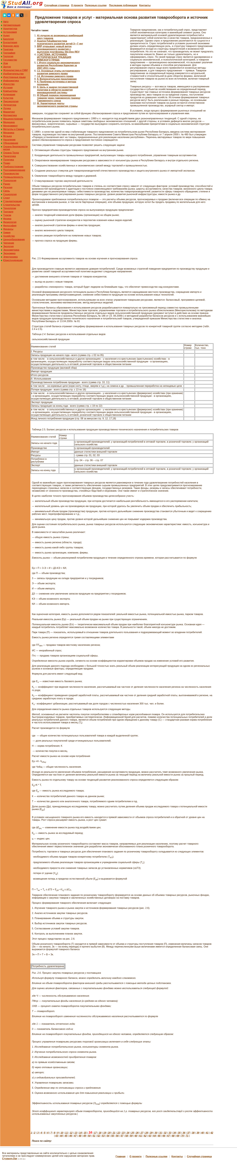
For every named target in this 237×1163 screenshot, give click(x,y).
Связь (6, 191)
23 (123, 1132)
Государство (10, 60)
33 (170, 1132)
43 (56, 1135)
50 (89, 1135)
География (9, 53)
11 (66, 1132)
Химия (6, 232)
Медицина (9, 122)
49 (84, 1135)
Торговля (8, 211)
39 (198, 1132)
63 (149, 1135)
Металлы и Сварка (13, 129)
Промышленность (13, 177)
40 (202, 1132)
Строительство (11, 204)
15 (85, 1132)
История (8, 87)
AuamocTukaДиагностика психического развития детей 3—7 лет (60, 42)
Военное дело (11, 46)
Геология (8, 56)
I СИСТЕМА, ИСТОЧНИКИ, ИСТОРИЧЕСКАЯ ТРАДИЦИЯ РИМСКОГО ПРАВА (54, 57)
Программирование (14, 170)
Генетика (8, 49)
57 (122, 1135)
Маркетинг (9, 112)
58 (126, 1135)
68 (173, 1135)
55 (112, 1135)
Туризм (7, 215)
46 (70, 1135)
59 (131, 1135)
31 (160, 1132)
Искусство (9, 84)
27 (142, 1132)
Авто (5, 21)
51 (94, 1135)
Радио (6, 184)
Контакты (145, 5)
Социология (10, 194)
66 (164, 1135)
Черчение (8, 243)
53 (103, 1135)
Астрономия (10, 32)
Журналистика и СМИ (15, 70)
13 (75, 1132)
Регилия (7, 187)
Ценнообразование (14, 239)
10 (61, 1132)
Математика (10, 115)
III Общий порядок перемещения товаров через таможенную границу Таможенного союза (58, 98)
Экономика (9, 253)
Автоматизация (11, 25)
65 (159, 1135)
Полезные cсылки (95, 5)
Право (6, 163)
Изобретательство (13, 73)
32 (165, 1132)
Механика (8, 132)
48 (80, 1135)
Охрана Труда (11, 152)
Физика (7, 218)
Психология (9, 180)
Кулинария (9, 94)
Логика (7, 108)
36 (183, 1132)
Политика (8, 159)
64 (154, 1135)
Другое (7, 66)
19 (104, 1132)
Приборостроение (13, 166)
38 (193, 1132)
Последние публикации (123, 5)
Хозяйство (9, 236)
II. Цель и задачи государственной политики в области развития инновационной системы (57, 90)
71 (187, 1135)
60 (136, 1135)
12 (71, 1132)
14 (80, 1132)
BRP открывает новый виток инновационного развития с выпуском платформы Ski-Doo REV (58, 49)
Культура (8, 98)
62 (145, 1135)
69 (177, 1135)
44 (61, 1135)
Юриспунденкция (13, 260)
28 (146, 1132)
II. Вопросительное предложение (57, 79)
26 (137, 1132)
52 (98, 1135)
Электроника (10, 257)
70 (182, 1135)
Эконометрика (11, 250)
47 (75, 1135)
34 (174, 1132)
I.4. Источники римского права (55, 76)
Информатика (11, 80)
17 (95, 1132)
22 (118, 1132)
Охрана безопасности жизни (15, 148)
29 (151, 1132)
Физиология (9, 222)
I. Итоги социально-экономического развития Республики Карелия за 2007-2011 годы (58, 65)
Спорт (6, 198)
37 (188, 1132)
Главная (120, 1156)
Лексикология (10, 101)
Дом (5, 63)
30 (156, 1132)
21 (114, 1132)
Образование (10, 143)
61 (140, 1135)
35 (179, 1132)
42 (211, 1132)
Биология (8, 39)
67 (168, 1135)
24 (128, 1132)
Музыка (7, 136)
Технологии (9, 208)
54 (108, 1135)
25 (132, 1132)
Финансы (8, 229)
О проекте (77, 5)
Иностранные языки (14, 77)
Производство (11, 173)
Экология (8, 246)
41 (207, 1132)
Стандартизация (12, 201)
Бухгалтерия (10, 42)
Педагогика (9, 156)
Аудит (6, 35)
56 (117, 1135)
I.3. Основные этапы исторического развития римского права (58, 72)
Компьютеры (10, 91)
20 (109, 1132)
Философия (9, 225)
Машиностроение (13, 119)
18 (100, 1132)
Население (9, 139)
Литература (9, 105)
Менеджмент (10, 125)
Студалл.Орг (9, 1158)
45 (66, 1135)
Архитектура (10, 28)
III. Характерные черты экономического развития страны (57, 104)
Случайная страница (56, 5)
